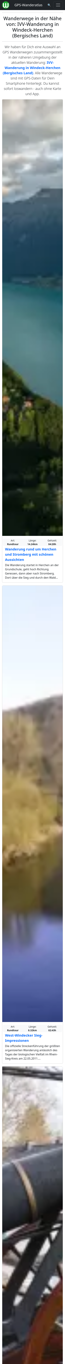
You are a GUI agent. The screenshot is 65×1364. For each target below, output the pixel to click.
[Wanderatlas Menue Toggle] (58, 5)
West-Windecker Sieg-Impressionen (23, 1038)
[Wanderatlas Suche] (49, 5)
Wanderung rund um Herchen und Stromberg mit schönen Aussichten (30, 554)
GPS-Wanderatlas (28, 5)
